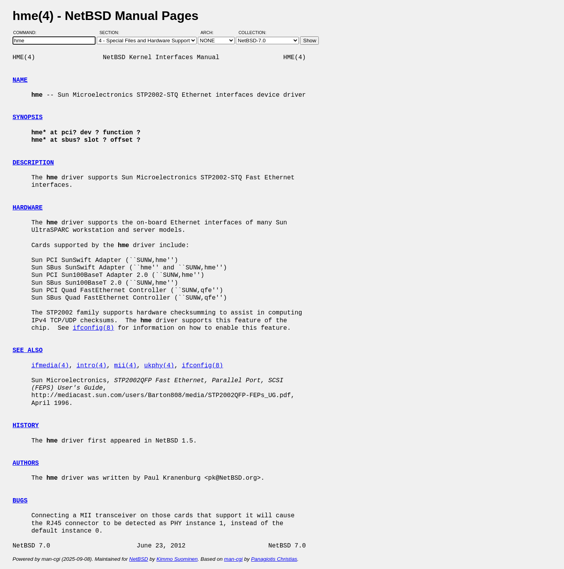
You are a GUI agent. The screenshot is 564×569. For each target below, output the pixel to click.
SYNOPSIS (28, 117)
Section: (111, 32)
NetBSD (138, 559)
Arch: (211, 32)
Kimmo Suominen (176, 559)
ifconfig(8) (93, 328)
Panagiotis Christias (274, 559)
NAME (20, 80)
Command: (27, 32)
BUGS (20, 501)
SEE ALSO (28, 350)
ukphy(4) (159, 365)
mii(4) (125, 365)
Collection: (252, 32)
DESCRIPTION (33, 163)
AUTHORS (26, 463)
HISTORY (26, 425)
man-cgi (233, 559)
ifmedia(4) (50, 365)
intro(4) (91, 365)
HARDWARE (28, 208)
